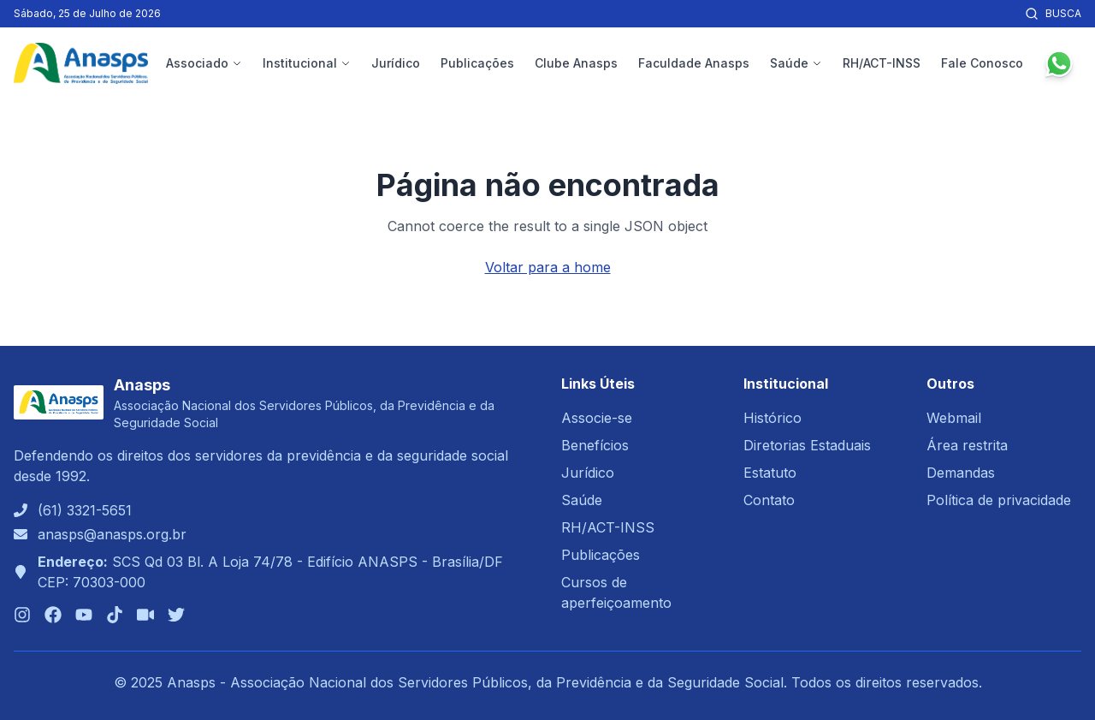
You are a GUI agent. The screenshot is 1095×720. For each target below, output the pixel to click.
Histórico (772, 417)
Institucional (307, 63)
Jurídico (395, 63)
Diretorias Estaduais (807, 445)
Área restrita (967, 445)
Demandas (960, 472)
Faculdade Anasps (693, 63)
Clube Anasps (576, 63)
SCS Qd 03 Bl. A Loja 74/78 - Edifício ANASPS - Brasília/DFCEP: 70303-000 (270, 572)
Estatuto (769, 472)
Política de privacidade (998, 500)
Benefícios (595, 445)
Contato (769, 500)
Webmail (953, 417)
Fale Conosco (982, 63)
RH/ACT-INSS (881, 63)
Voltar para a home (548, 267)
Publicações (477, 63)
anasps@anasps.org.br (112, 534)
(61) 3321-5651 (85, 510)
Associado (204, 63)
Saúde (796, 63)
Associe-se (596, 417)
